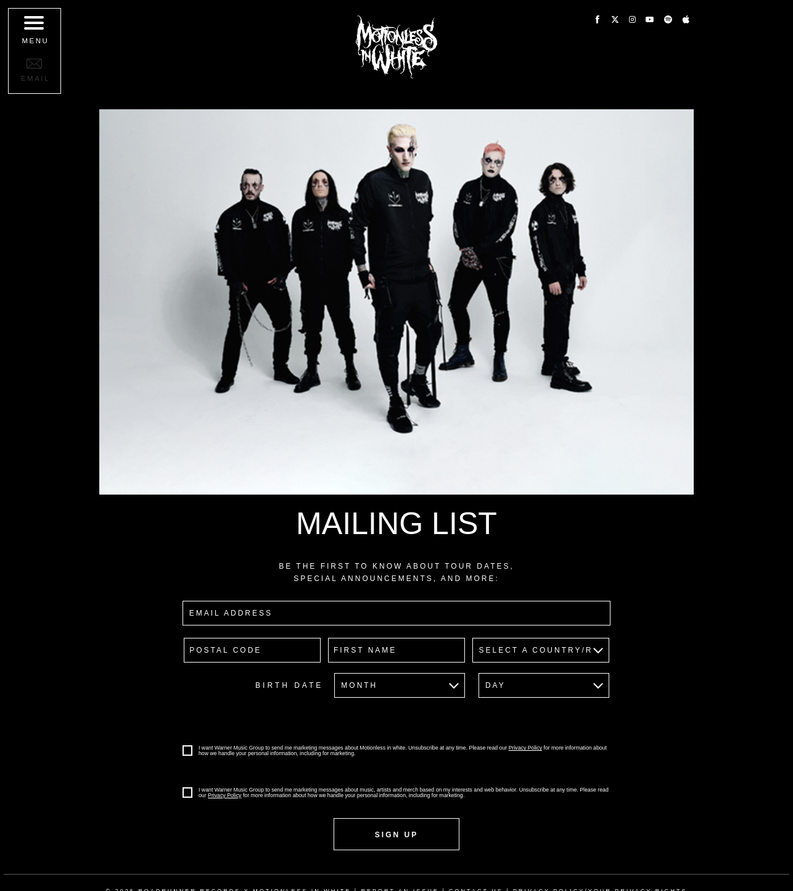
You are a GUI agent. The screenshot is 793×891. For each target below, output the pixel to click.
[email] (396, 613)
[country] (540, 650)
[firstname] (396, 650)
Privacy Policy (525, 748)
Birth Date (289, 685)
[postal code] (252, 650)
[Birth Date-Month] (399, 685)
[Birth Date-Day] (544, 685)
